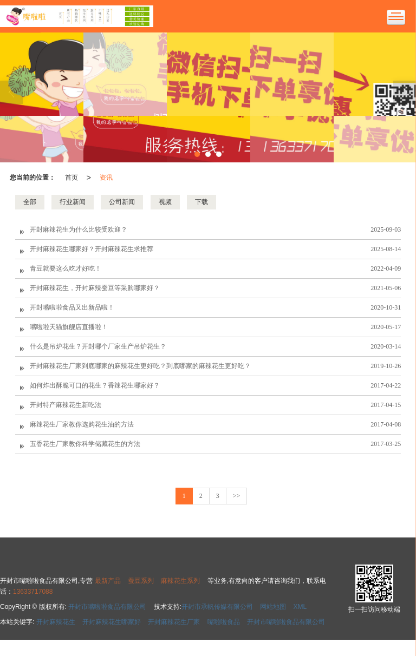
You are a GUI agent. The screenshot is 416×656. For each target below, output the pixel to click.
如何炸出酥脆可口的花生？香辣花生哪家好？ (95, 385)
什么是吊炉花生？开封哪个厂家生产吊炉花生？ (98, 346)
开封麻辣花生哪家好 (111, 622)
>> (236, 496)
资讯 (106, 177)
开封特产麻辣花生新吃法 (65, 405)
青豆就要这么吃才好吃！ (65, 268)
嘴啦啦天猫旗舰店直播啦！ (69, 327)
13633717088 (33, 591)
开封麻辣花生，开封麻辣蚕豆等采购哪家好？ (95, 288)
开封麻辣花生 (55, 622)
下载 (201, 202)
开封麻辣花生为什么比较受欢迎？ (78, 229)
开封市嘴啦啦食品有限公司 (107, 607)
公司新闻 (122, 202)
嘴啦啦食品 (223, 622)
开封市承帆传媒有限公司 (217, 607)
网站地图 (273, 607)
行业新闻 (73, 202)
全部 (29, 202)
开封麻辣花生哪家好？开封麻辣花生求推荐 (91, 249)
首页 (71, 177)
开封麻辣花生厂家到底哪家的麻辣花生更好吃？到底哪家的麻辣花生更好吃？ (140, 366)
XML (300, 607)
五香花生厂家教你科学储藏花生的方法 (85, 444)
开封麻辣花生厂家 (174, 622)
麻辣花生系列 (180, 581)
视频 (165, 202)
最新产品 (108, 581)
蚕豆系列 (141, 581)
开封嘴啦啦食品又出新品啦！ (72, 307)
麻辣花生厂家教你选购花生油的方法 (82, 424)
